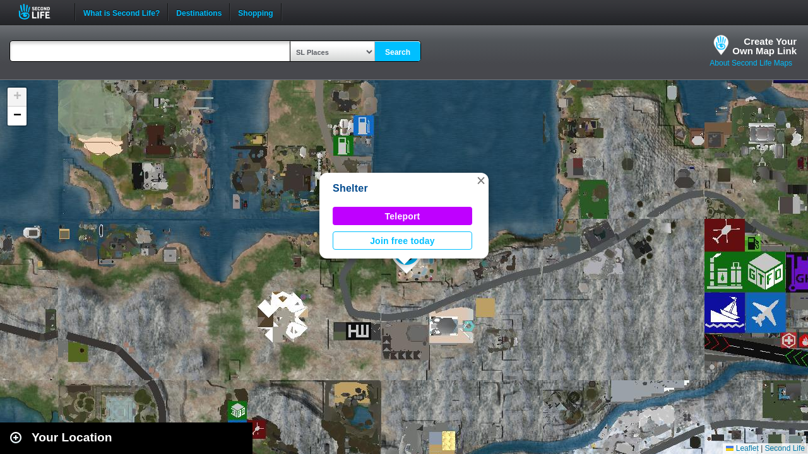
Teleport (402, 216)
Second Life (41, 11)
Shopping (255, 12)
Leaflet (742, 448)
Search (397, 52)
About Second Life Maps (751, 63)
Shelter (350, 188)
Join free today (402, 241)
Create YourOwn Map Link (764, 46)
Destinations (199, 12)
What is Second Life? (121, 12)
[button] (481, 180)
